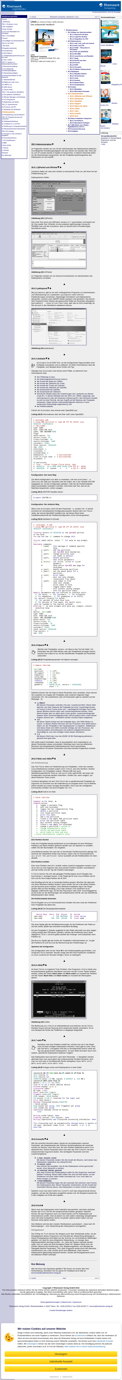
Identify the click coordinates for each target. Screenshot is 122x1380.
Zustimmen (80, 1335)
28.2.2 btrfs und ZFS (77, 45)
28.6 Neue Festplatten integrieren (80, 118)
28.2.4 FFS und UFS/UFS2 (79, 51)
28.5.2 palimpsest (76, 99)
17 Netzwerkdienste (8, 79)
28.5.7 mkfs (74, 111)
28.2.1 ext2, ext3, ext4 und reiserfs (82, 43)
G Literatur (5, 150)
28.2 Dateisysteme (74, 41)
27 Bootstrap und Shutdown (11, 109)
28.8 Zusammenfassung (76, 129)
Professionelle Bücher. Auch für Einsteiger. (106, 12)
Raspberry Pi (116, 84)
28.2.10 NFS (74, 65)
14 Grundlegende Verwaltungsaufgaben (9, 69)
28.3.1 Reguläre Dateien (78, 74)
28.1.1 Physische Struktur (79, 34)
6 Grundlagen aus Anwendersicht (13, 41)
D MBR (4, 143)
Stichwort (5, 153)
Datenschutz (67, 1377)
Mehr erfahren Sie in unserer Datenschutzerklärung (85, 1347)
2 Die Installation (7, 26)
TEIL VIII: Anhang (8, 131)
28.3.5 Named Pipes (77, 82)
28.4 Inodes (72, 87)
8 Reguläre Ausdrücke (9, 48)
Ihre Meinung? (6, 155)
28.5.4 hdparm (75, 104)
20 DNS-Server (7, 87)
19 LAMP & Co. (7, 84)
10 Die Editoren (7, 53)
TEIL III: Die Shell (7, 43)
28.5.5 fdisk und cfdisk (78, 106)
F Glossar (5, 148)
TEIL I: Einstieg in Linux (10, 24)
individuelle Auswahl (104, 1341)
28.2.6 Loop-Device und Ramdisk (81, 56)
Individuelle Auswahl (61, 1361)
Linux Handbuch (107, 45)
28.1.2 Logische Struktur (78, 37)
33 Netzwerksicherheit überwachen (13, 129)
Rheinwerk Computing (57, 17)
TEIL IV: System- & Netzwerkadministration (9, 63)
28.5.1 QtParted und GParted (81, 96)
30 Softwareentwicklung (10, 121)
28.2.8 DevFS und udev (78, 60)
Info (103, 144)
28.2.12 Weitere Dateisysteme (80, 69)
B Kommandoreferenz (9, 138)
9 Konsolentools (7, 50)
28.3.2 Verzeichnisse (77, 76)
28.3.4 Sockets (75, 80)
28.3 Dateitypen (73, 71)
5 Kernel (4, 38)
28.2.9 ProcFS (75, 62)
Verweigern (32, 1344)
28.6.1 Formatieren (76, 120)
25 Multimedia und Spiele (10, 102)
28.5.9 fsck (74, 116)
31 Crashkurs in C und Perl (11, 124)
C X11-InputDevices (8, 140)
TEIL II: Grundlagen (8, 36)
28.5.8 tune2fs (75, 114)
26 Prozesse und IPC (9, 107)
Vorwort (4, 19)
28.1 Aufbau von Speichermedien (80, 32)
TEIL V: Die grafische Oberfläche (13, 92)
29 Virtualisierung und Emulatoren (13, 115)
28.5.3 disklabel (76, 101)
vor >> (97, 17)
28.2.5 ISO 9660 (75, 54)
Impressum (54, 1377)
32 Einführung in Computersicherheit (14, 126)
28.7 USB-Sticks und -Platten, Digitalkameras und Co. (78, 126)
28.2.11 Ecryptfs (75, 67)
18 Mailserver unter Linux (10, 82)
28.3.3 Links (74, 78)
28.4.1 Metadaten (76, 89)
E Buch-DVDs (6, 145)
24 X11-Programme (8, 99)
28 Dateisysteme (8, 112)
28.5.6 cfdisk (74, 109)
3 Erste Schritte (7, 29)
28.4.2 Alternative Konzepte (79, 91)
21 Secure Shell (7, 89)
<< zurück (32, 17)
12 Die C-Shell (7, 60)
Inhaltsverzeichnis (9, 16)
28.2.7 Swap (74, 58)
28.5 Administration (75, 94)
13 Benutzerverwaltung (9, 66)
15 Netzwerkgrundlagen (10, 73)
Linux (77, 17)
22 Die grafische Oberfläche (11, 94)
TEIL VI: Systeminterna (9, 104)
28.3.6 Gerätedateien (77, 85)
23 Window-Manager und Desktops (13, 97)
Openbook (69, 17)
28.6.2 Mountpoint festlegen (80, 123)
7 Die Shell (5, 46)
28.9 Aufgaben (73, 131)
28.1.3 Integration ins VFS (79, 39)
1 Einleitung (6, 21)
